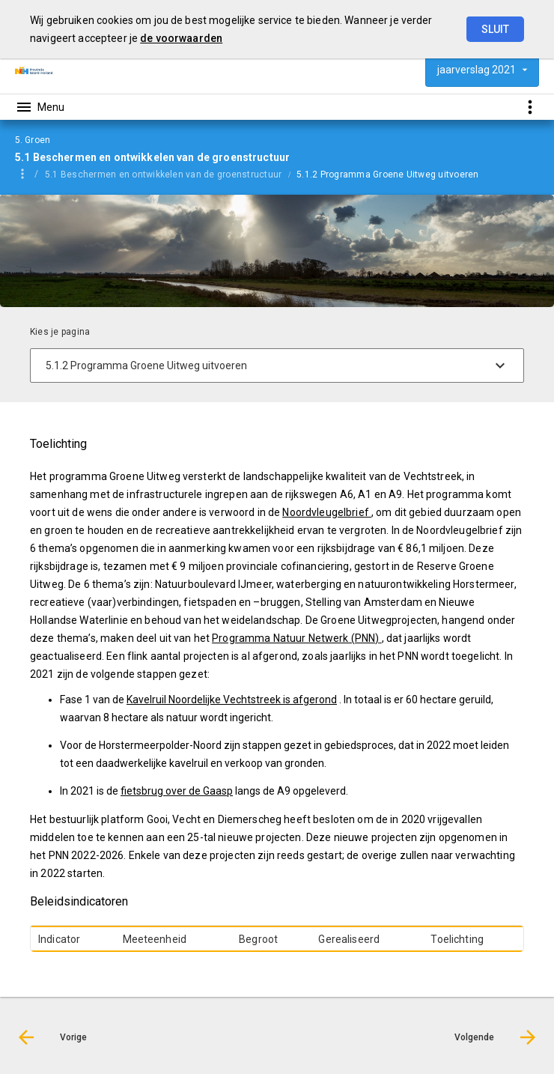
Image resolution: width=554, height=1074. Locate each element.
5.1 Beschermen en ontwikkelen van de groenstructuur (163, 174)
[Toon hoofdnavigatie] (39, 107)
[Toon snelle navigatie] (530, 107)
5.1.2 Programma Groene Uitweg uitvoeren (387, 174)
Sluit (495, 29)
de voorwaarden (181, 38)
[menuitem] (170, 174)
